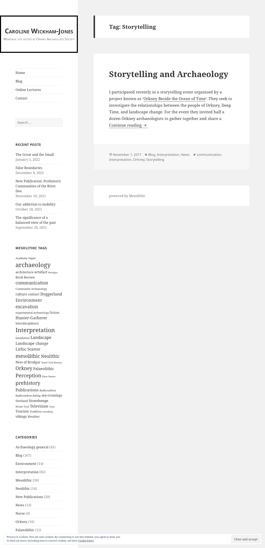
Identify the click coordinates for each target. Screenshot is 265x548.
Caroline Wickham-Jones (39, 30)
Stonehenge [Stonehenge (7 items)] (38, 400)
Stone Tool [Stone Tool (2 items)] (22, 406)
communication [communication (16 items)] (32, 283)
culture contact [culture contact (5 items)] (28, 294)
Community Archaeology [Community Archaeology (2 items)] (31, 289)
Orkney (21, 521)
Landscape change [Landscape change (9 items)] (32, 343)
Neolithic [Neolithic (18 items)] (50, 356)
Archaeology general (32, 447)
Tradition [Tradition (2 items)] (36, 411)
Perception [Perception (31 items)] (28, 375)
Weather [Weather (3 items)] (34, 417)
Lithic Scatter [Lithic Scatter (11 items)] (28, 349)
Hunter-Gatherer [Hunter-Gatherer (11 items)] (31, 318)
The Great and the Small (35, 154)
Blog (19, 81)
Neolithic (23, 488)
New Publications (29, 497)
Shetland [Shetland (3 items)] (22, 401)
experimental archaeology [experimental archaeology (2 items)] (32, 313)
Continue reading (128, 125)
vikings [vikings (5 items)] (21, 416)
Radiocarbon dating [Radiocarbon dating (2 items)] (28, 395)
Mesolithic (24, 480)
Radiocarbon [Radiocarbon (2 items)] (48, 390)
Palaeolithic (25, 530)
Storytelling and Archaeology (168, 73)
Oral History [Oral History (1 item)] (55, 362)
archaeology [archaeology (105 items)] (33, 265)
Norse (20, 513)
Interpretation (27, 472)
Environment (26, 463)
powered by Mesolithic (127, 196)
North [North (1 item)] (44, 362)
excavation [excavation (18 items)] (27, 307)
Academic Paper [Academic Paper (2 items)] (26, 258)
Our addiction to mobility (35, 204)
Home (20, 72)
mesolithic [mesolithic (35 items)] (28, 355)
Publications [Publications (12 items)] (27, 390)
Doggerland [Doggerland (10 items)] (51, 293)
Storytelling (155, 159)
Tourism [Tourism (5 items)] (22, 411)
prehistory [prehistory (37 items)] (28, 382)
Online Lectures (28, 89)
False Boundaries (29, 168)
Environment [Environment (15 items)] (29, 300)
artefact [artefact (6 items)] (40, 272)
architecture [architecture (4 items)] (25, 272)
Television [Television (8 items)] (39, 406)
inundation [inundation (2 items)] (23, 338)
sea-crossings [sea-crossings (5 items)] (51, 395)
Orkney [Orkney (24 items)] (24, 368)
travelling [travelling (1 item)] (47, 411)
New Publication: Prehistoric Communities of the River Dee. (38, 186)
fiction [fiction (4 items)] (54, 312)
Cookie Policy (86, 540)
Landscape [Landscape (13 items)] (40, 337)
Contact (22, 98)
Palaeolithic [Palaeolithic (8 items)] (43, 368)
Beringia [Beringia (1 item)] (53, 272)
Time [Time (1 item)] (52, 406)
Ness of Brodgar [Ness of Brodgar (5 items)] (28, 362)
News (20, 505)
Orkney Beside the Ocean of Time (174, 98)
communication (209, 154)
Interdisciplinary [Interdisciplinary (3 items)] (27, 323)
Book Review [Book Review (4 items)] (25, 277)
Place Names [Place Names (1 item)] (48, 376)
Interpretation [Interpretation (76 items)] (35, 330)
